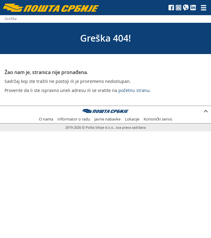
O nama (46, 119)
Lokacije (132, 119)
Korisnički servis (158, 119)
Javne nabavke (107, 119)
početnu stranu (134, 90)
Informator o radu (73, 119)
